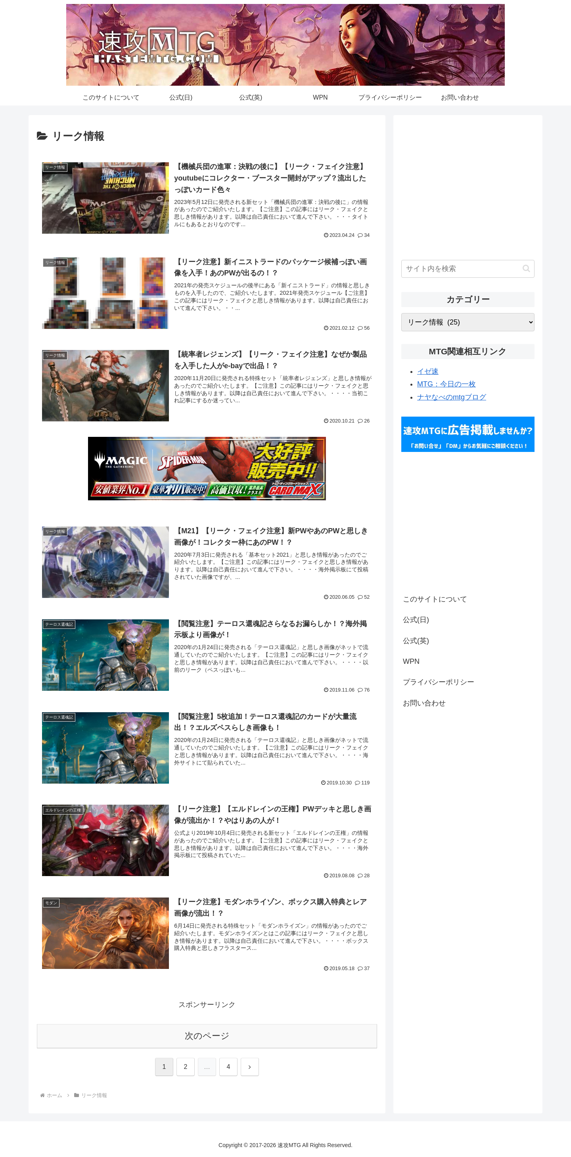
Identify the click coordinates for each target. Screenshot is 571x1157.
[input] (468, 269)
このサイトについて (435, 599)
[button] (526, 268)
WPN (411, 661)
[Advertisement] (468, 191)
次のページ (207, 1036)
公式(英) (416, 641)
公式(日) (416, 620)
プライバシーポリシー (438, 682)
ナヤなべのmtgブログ (451, 397)
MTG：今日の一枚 (446, 384)
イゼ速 (428, 371)
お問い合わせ (424, 703)
